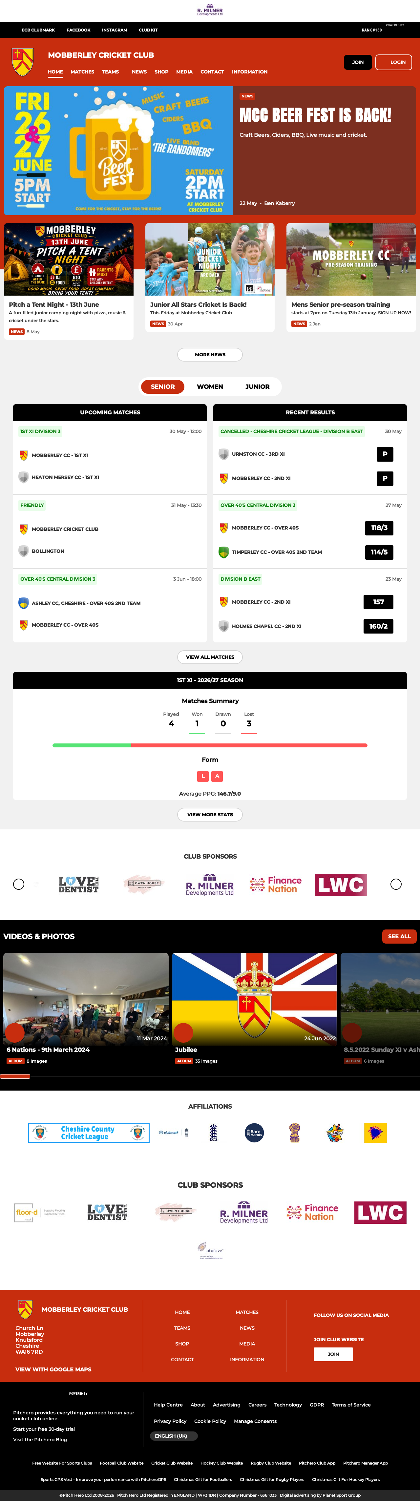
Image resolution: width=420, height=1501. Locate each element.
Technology (288, 1405)
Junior (257, 386)
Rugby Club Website (271, 1463)
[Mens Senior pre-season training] (351, 259)
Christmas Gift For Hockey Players (346, 1479)
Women (210, 386)
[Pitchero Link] (399, 33)
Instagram (114, 30)
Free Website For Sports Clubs (62, 1463)
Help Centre (168, 1405)
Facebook (78, 30)
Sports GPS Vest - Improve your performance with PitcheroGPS (103, 1479)
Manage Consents (255, 1421)
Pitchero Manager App (365, 1463)
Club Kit (148, 30)
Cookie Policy (210, 1421)
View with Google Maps (53, 1369)
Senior (163, 386)
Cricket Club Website (172, 1463)
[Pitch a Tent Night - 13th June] (69, 259)
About (198, 1405)
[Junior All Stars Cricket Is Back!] (210, 259)
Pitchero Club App (317, 1463)
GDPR (317, 1405)
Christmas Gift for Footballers (203, 1479)
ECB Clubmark (38, 30)
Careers (257, 1405)
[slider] (15, 1076)
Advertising (227, 1405)
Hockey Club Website (221, 1463)
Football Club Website (121, 1463)
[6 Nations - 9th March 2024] (86, 999)
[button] (55, 72)
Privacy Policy (170, 1421)
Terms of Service (351, 1405)
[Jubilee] (254, 999)
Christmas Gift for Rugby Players (272, 1479)
